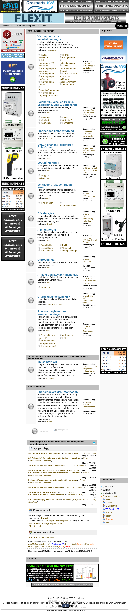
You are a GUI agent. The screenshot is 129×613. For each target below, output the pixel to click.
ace (60, 304)
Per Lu (67, 544)
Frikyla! (65, 55)
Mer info (73, 606)
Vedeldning (46, 123)
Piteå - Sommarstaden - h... (89, 406)
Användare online (111, 496)
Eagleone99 (45, 547)
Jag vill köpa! (47, 248)
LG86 (30, 547)
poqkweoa (89, 148)
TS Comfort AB (91, 168)
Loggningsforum (48, 162)
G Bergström (46, 544)
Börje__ (88, 194)
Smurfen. (88, 131)
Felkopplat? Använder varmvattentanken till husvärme (52, 480)
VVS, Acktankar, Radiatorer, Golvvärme (55, 146)
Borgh (73, 544)
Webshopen (67, 335)
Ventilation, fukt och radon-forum (55, 186)
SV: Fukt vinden (89, 196)
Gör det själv (45, 213)
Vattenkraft (67, 120)
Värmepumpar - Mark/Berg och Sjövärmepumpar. (47, 71)
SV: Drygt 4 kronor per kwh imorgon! (44, 453)
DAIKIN (79, 495)
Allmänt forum (46, 229)
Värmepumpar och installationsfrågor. (49, 38)
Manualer (45, 287)
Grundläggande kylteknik (53, 296)
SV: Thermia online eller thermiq (42, 492)
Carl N (87, 326)
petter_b (88, 278)
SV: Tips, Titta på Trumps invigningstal (45, 465)
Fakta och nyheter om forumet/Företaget (51, 313)
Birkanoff (71, 495)
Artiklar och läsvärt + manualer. (57, 274)
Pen (87, 544)
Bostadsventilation (68, 206)
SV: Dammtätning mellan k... (88, 218)
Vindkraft (45, 120)
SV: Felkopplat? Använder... (89, 67)
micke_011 (89, 110)
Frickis (87, 63)
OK (65, 606)
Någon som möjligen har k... (89, 370)
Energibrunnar (68, 57)
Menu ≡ (122, 26)
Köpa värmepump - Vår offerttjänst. (46, 63)
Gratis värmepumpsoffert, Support (68, 68)
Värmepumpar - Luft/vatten (40, 461)
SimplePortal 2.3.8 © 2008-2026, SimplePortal (65, 598)
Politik (65, 245)
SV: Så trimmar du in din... (89, 282)
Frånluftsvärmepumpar (48, 90)
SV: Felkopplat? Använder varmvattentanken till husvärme (54, 458)
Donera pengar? (48, 346)
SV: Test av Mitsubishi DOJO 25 (42, 470)
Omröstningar (46, 259)
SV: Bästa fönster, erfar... (88, 262)
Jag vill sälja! (47, 245)
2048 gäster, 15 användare (42, 537)
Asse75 (31, 544)
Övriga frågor (68, 85)
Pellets (65, 117)
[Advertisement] (13, 311)
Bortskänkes (47, 251)
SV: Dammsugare (88, 330)
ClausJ (44, 518)
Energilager (67, 123)
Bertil (49, 50)
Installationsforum (68, 63)
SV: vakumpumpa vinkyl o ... (88, 300)
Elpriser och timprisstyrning (55, 130)
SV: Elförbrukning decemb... (90, 171)
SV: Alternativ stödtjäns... (88, 113)
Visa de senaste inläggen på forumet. (45, 523)
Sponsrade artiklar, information (57, 391)
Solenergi (45, 117)
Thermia (70, 492)
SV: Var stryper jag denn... (89, 151)
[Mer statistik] (34, 526)
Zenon (87, 214)
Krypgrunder (47, 203)
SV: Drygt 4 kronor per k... (88, 135)
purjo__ (55, 50)
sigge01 (37, 547)
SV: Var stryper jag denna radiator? (44, 500)
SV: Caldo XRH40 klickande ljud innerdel (46, 495)
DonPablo (89, 296)
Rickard (49, 139)
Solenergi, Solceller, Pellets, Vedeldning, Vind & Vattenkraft (57, 103)
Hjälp (64, 338)
